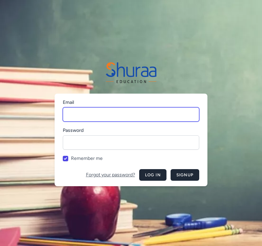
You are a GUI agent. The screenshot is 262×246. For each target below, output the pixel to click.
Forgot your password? (110, 175)
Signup (184, 175)
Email (68, 102)
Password (73, 130)
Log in (153, 175)
